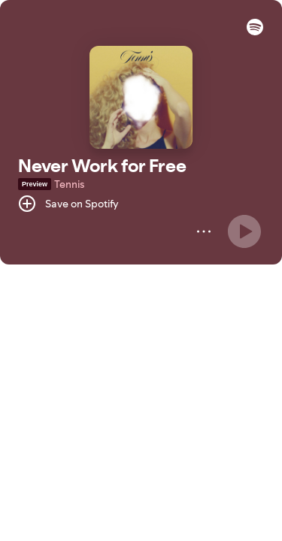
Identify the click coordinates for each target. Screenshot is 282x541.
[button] (255, 31)
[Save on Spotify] (68, 204)
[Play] (244, 231)
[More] (204, 231)
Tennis (69, 184)
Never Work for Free (102, 166)
